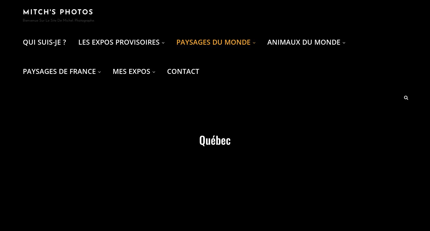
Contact (183, 71)
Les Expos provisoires (121, 42)
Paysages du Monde (216, 42)
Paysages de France (62, 71)
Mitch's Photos (58, 12)
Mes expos (134, 71)
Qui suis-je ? (44, 42)
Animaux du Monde (306, 42)
